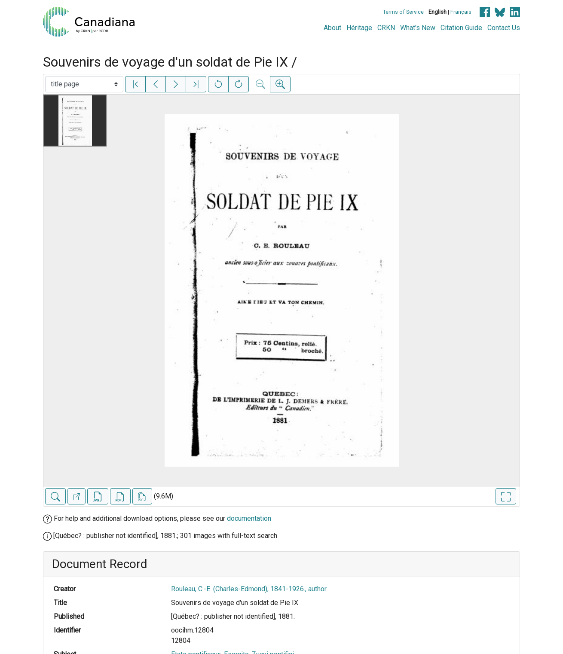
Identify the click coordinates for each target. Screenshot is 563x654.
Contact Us (503, 28)
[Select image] (84, 84)
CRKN (386, 28)
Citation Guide (461, 28)
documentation (249, 518)
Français (460, 12)
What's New (417, 28)
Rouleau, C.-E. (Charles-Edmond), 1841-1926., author (249, 589)
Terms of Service (403, 12)
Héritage (359, 28)
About (332, 28)
